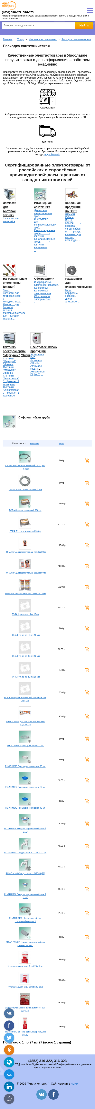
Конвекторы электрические (42, 292)
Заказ (6, 290)
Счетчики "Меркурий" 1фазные (9, 361)
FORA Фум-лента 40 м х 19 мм (25, 677)
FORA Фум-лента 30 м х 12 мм (25, 656)
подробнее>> (52, 154)
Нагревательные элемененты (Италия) (15, 282)
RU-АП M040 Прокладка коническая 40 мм (25, 808)
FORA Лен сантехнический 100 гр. (25, 510)
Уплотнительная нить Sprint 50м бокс (25, 987)
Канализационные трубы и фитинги (44, 233)
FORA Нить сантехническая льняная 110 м (25, 593)
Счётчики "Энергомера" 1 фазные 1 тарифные (11, 380)
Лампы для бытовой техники (11, 307)
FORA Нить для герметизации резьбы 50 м (25, 573)
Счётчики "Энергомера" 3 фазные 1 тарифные (11, 391)
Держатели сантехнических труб (43, 213)
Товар (20, 39)
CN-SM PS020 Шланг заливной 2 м (25, 489)
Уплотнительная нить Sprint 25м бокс (25, 966)
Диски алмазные (71, 300)
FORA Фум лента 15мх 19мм (25, 614)
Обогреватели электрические (42, 298)
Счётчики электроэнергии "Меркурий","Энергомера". (22, 351)
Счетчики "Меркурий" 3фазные (9, 370)
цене (61, 443)
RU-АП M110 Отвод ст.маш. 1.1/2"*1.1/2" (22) (25, 853)
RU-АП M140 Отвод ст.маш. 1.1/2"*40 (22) (25, 873)
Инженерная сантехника (43, 39)
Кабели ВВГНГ (69, 219)
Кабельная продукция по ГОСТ (73, 207)
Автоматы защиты (36, 367)
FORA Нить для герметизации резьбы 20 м (25, 552)
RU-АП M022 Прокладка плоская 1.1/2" (25, 745)
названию (34, 443)
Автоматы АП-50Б (36, 362)
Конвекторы (41, 287)
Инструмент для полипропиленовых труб (45, 223)
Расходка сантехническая (76, 39)
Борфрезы (71, 293)
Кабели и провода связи (73, 226)
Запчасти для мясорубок (11, 220)
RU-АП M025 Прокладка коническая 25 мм (25, 766)
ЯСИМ (74, 1083)
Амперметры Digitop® (37, 373)
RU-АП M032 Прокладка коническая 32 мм (25, 787)
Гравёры (70, 295)
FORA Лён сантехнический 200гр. (25, 531)
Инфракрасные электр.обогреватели (46, 283)
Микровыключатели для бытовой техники (14, 316)
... (35, 250)
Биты (68, 290)
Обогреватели (44, 278)
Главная (7, 39)
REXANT (70, 214)
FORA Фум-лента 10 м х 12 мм (25, 635)
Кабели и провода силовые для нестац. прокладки (73, 234)
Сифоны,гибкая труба (34, 417)
